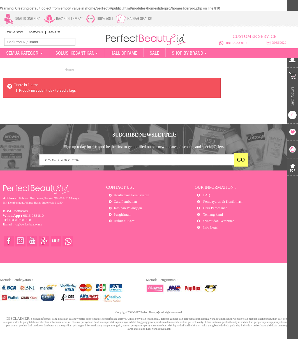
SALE (154, 53)
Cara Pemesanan (214, 208)
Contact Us (36, 32)
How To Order (14, 32)
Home (69, 69)
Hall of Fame (123, 53)
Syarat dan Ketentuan (218, 221)
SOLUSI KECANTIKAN (77, 53)
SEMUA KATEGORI (24, 53)
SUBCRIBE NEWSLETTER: (144, 135)
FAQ (206, 195)
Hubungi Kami (125, 221)
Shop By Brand (189, 53)
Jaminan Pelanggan (128, 208)
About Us (54, 32)
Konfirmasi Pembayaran (131, 195)
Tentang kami (212, 214)
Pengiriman (122, 214)
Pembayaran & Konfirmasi (222, 201)
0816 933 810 (236, 43)
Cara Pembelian (125, 201)
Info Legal (210, 227)
